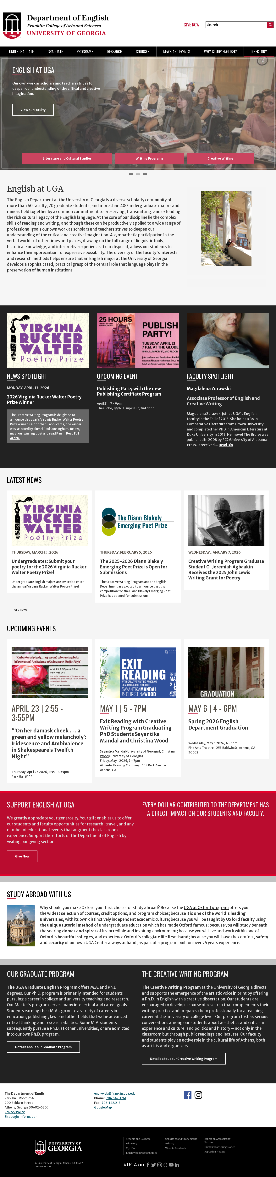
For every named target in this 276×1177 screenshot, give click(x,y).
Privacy (169, 1143)
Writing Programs (149, 158)
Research (114, 51)
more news (19, 609)
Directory (259, 51)
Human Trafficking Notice (219, 1147)
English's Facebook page (187, 1095)
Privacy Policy (15, 1112)
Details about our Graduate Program (43, 1047)
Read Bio (226, 445)
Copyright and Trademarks (181, 1138)
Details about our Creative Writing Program (184, 1059)
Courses (142, 51)
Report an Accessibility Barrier (217, 1140)
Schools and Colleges (138, 1138)
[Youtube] (171, 1165)
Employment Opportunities (141, 1152)
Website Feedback (175, 1148)
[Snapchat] (165, 1165)
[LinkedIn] (177, 1165)
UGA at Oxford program (206, 907)
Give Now (191, 24)
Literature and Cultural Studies (67, 158)
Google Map (103, 1107)
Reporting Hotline (214, 1151)
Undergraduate (21, 51)
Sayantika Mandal (113, 751)
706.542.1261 (116, 1098)
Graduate (55, 51)
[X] (153, 1165)
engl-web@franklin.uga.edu (114, 1093)
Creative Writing (220, 158)
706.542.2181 (112, 1103)
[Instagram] (159, 1165)
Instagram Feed (198, 1095)
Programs (85, 51)
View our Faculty (33, 110)
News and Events (176, 51)
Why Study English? (220, 51)
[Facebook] (148, 1165)
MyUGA (130, 1148)
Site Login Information (21, 1117)
